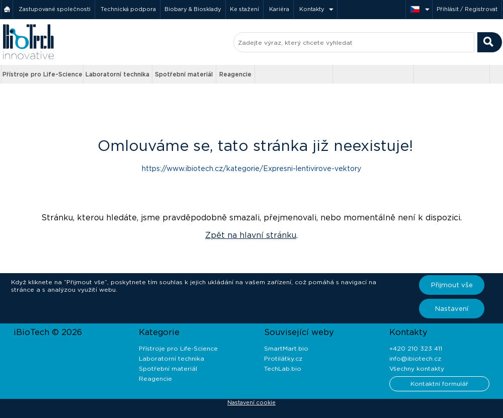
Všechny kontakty (416, 368)
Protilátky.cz (283, 358)
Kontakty (311, 9)
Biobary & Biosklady (192, 9)
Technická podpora (128, 9)
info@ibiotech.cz (415, 358)
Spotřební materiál (184, 74)
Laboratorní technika (117, 74)
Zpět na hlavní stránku (250, 235)
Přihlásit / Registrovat (467, 9)
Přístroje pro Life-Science (42, 74)
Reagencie (235, 74)
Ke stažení (244, 9)
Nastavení (451, 308)
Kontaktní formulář (439, 383)
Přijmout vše (452, 285)
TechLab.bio (282, 368)
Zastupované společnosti (55, 9)
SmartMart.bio (286, 348)
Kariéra (279, 9)
